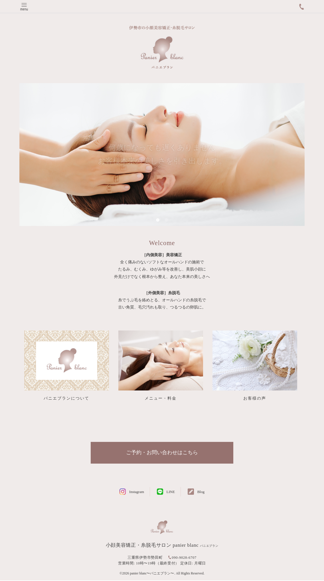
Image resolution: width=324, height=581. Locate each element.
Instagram (136, 492)
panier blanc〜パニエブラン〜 (152, 574)
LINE (171, 492)
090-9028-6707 (184, 558)
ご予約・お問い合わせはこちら (162, 453)
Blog (200, 492)
